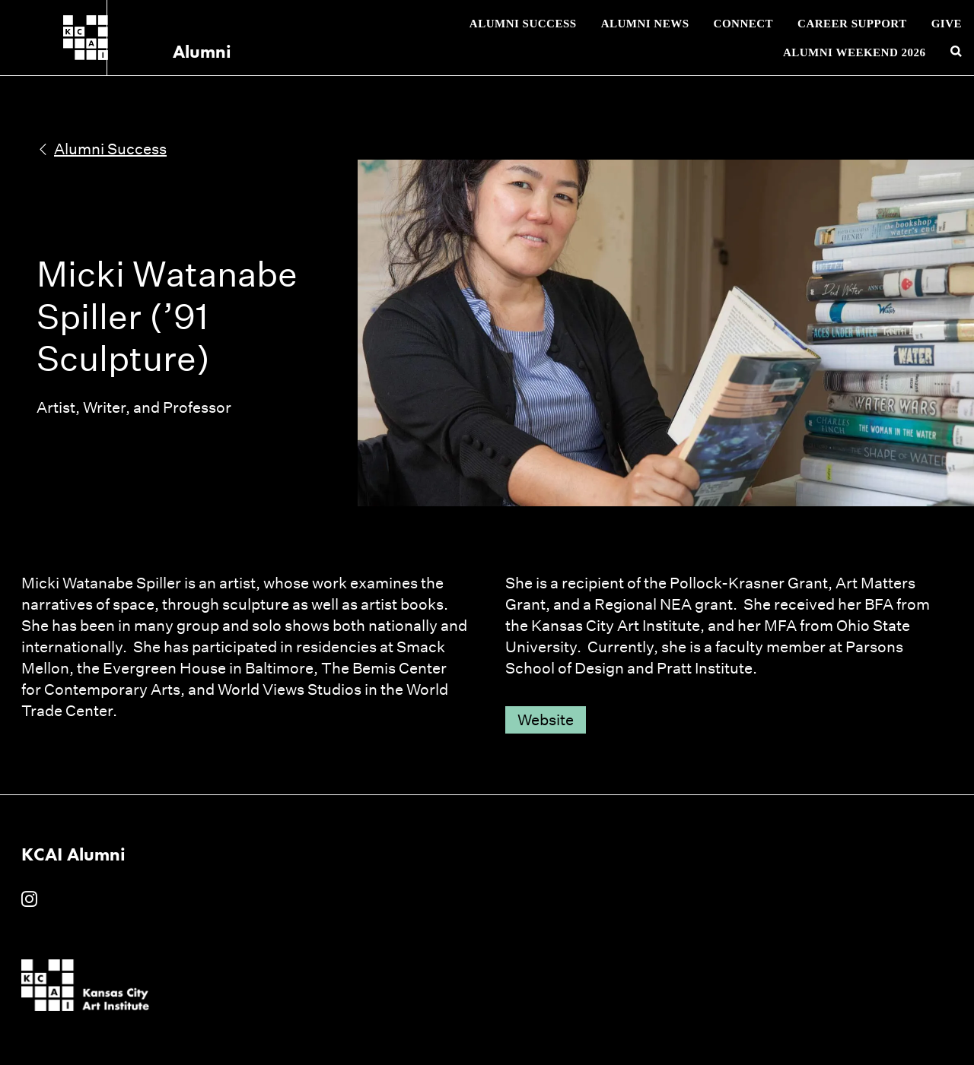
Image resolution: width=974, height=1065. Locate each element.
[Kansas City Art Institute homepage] (85, 37)
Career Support (852, 23)
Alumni (169, 51)
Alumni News (645, 23)
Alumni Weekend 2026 (854, 52)
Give (946, 23)
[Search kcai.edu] (956, 52)
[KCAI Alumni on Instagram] (29, 900)
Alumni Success (523, 23)
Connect (744, 23)
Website (545, 720)
